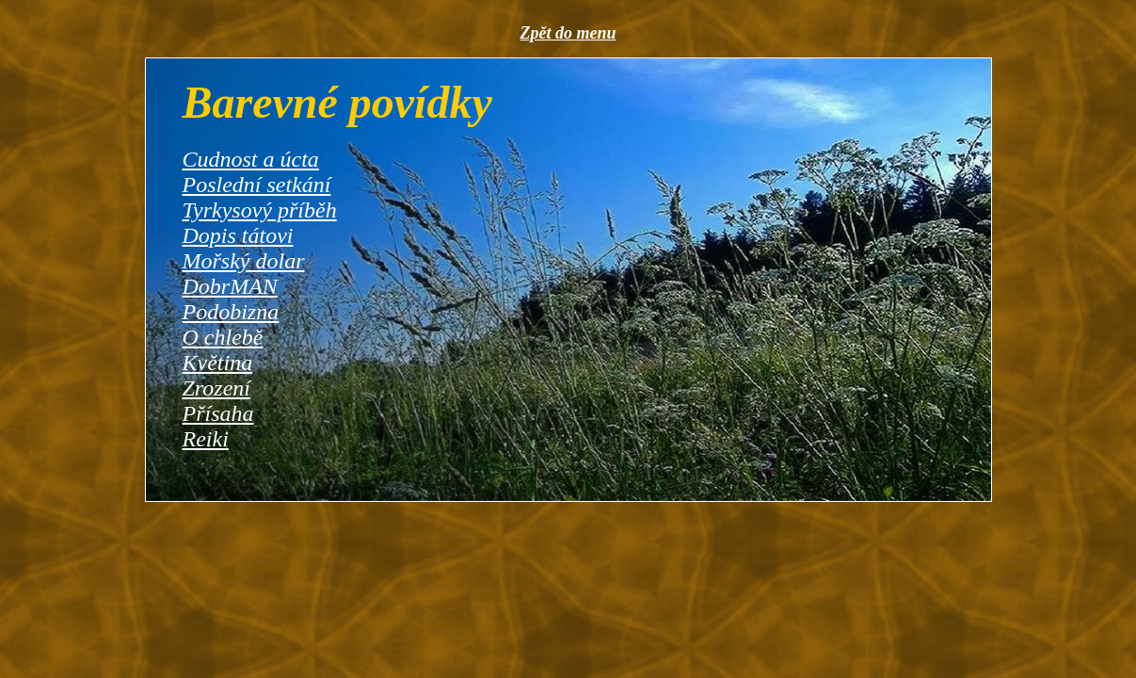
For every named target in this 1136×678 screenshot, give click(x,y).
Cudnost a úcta (251, 159)
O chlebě (223, 337)
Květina (218, 362)
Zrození (216, 388)
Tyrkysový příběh (260, 210)
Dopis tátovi (238, 235)
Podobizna (231, 311)
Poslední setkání (257, 184)
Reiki (206, 439)
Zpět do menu (568, 33)
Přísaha (218, 413)
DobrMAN (230, 286)
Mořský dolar (244, 261)
